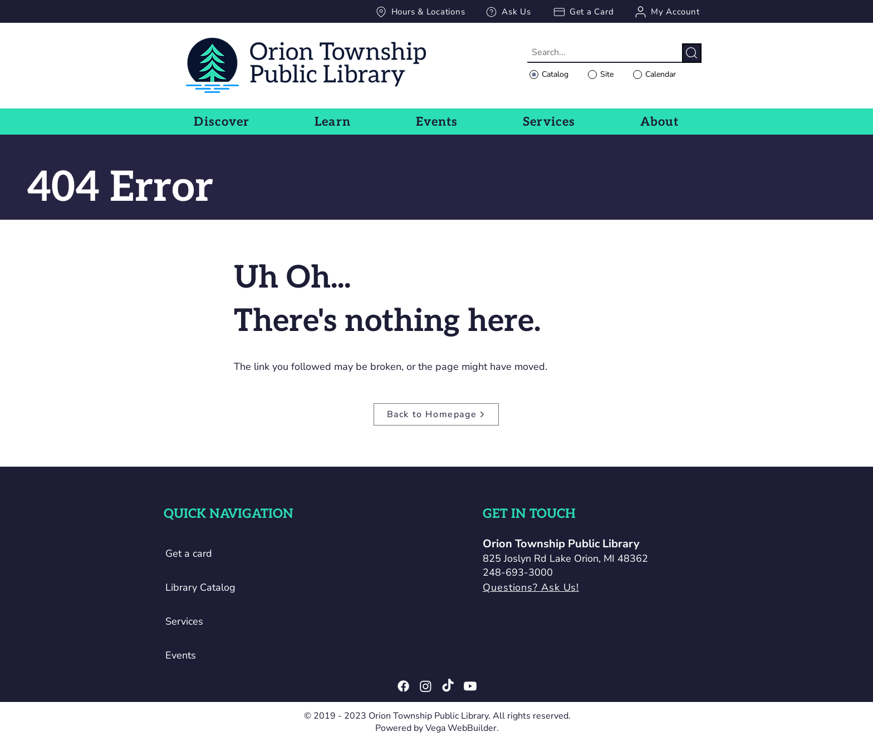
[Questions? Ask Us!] (569, 587)
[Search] (692, 53)
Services (184, 621)
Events (180, 655)
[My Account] (666, 12)
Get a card (188, 553)
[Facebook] (403, 686)
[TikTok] (447, 686)
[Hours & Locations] (419, 12)
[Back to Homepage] (436, 414)
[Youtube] (470, 686)
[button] (222, 122)
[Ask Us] (507, 12)
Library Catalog (200, 587)
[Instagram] (425, 686)
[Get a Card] (583, 12)
